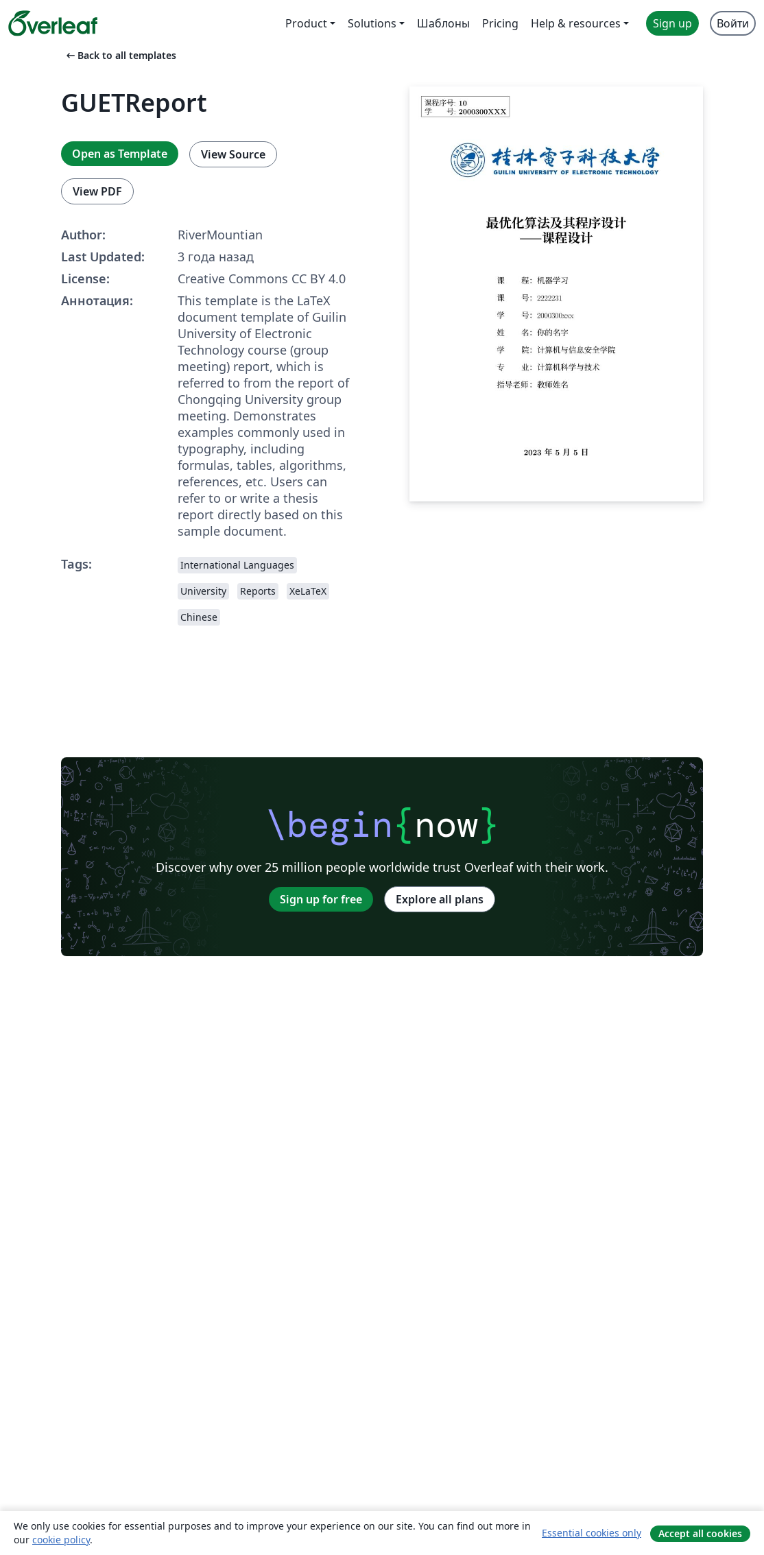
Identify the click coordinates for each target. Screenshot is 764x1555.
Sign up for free (321, 899)
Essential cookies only (591, 1532)
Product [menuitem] (306, 23)
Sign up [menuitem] (672, 23)
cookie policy (61, 1539)
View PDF (97, 191)
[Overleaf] (52, 23)
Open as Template (119, 153)
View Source (233, 154)
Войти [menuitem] (733, 23)
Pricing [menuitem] (500, 23)
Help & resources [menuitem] (576, 23)
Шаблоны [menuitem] (443, 23)
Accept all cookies (700, 1533)
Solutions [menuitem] (372, 23)
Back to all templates (120, 55)
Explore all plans (440, 899)
